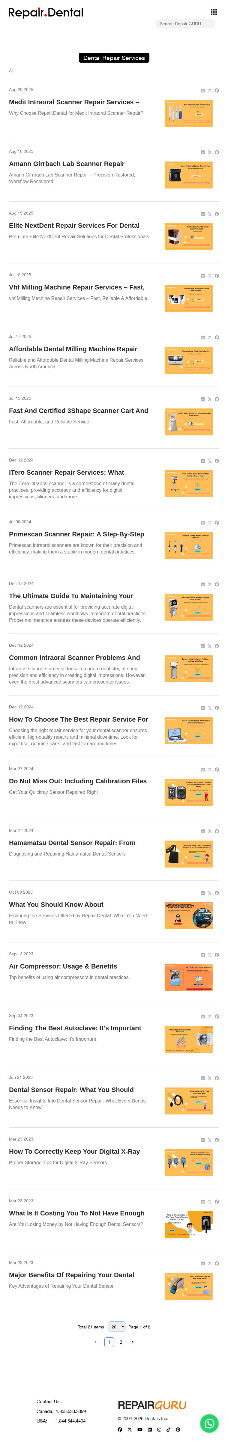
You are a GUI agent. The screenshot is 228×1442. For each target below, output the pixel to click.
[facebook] (217, 90)
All (11, 70)
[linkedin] (203, 90)
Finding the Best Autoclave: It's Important (75, 1028)
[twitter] (210, 90)
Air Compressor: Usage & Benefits (63, 966)
